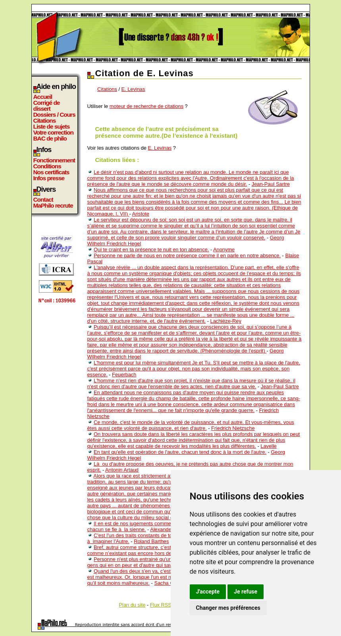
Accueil (42, 97)
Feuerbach (124, 375)
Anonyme (224, 249)
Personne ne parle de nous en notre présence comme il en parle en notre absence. (187, 255)
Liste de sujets (51, 126)
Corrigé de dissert (46, 106)
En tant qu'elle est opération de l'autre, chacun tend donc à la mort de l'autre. (180, 452)
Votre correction (53, 132)
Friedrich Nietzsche (233, 428)
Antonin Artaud (122, 470)
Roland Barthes (151, 541)
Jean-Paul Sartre (271, 184)
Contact (43, 199)
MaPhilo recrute (53, 205)
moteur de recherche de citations (146, 106)
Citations (44, 120)
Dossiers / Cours (54, 115)
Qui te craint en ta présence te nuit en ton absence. (151, 249)
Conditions (47, 166)
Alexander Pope (168, 529)
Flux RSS (160, 605)
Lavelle (268, 446)
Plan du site (132, 605)
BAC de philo (50, 138)
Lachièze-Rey (225, 321)
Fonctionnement (54, 160)
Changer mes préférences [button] (228, 608)
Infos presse (48, 178)
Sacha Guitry (168, 583)
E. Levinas (133, 89)
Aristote (140, 214)
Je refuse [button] (245, 591)
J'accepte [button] (208, 591)
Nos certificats (51, 172)
